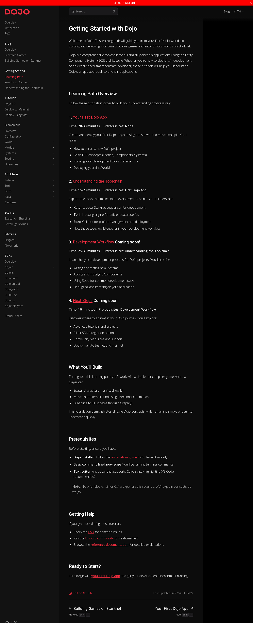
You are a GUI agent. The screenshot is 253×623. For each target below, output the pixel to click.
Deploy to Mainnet (17, 109)
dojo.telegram (14, 306)
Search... (93, 11)
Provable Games (15, 55)
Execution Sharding (17, 218)
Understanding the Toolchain (24, 88)
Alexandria (12, 245)
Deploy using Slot (16, 115)
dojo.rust (11, 300)
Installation (12, 28)
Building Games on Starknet (23, 60)
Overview (10, 22)
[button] (30, 142)
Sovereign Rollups (16, 224)
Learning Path (14, 77)
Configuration (13, 136)
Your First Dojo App (17, 82)
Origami (10, 240)
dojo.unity (11, 278)
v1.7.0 (237, 11)
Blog (227, 11)
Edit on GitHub (80, 593)
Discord (130, 3)
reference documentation (109, 544)
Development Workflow (93, 242)
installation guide (124, 457)
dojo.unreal (12, 284)
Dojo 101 (11, 104)
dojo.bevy (11, 295)
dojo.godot (12, 289)
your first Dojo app (105, 576)
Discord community (99, 538)
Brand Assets (13, 316)
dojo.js (9, 272)
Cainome (11, 202)
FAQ (7, 33)
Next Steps (83, 300)
